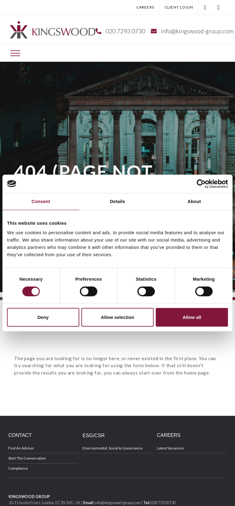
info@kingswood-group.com (197, 31)
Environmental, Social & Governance (113, 448)
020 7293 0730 (125, 31)
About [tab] (194, 201)
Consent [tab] (41, 201)
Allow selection (117, 317)
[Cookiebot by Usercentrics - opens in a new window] (201, 183)
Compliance (18, 468)
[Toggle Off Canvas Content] (15, 53)
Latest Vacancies (170, 448)
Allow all (192, 317)
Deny (43, 317)
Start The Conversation (27, 458)
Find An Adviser (21, 448)
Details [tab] (117, 201)
